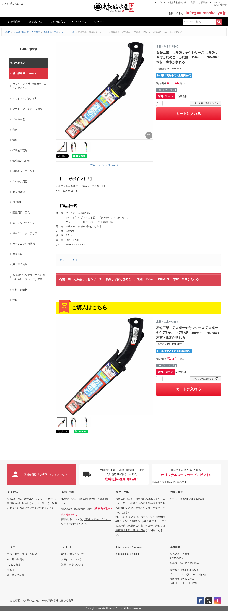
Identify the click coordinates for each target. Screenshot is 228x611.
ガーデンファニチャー (24, 223)
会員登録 (203, 2)
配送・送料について (72, 554)
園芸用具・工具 (21, 212)
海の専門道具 (19, 264)
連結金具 (17, 254)
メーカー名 (18, 119)
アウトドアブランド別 (24, 98)
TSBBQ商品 (13, 564)
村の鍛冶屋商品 (16, 559)
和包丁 (16, 129)
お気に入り (58, 21)
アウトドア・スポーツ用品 (27, 109)
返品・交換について (72, 564)
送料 (14, 300)
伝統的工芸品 (19, 150)
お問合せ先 (176, 492)
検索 (219, 22)
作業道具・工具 (50, 32)
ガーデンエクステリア (24, 233)
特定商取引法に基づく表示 (182, 2)
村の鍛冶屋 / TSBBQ (24, 73)
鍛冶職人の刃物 (21, 160)
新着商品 (13, 21)
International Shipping (129, 547)
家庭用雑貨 (18, 191)
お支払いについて (71, 559)
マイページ (79, 21)
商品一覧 (35, 21)
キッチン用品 (19, 181)
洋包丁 (16, 140)
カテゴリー (14, 547)
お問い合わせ (220, 4)
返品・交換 (122, 492)
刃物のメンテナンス (23, 171)
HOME (7, 32)
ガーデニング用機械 (23, 243)
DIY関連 (36, 32)
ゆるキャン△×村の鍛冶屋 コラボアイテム (29, 86)
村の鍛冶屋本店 (21, 32)
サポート (67, 547)
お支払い (13, 492)
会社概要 (175, 547)
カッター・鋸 (68, 32)
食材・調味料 (19, 289)
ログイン (161, 2)
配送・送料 (68, 492)
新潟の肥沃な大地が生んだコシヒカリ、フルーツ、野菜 (28, 277)
